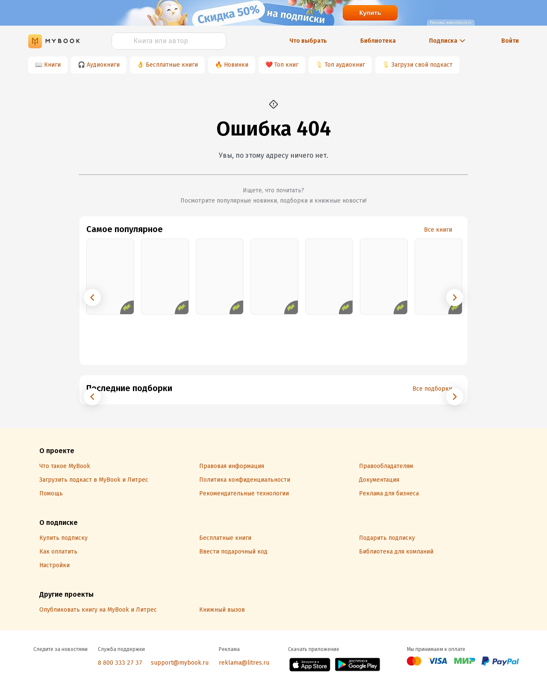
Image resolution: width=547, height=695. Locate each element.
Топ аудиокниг (345, 64)
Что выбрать (308, 40)
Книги (52, 64)
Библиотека (378, 40)
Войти (510, 40)
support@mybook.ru (180, 662)
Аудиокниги (103, 64)
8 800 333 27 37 (120, 662)
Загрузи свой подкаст (422, 64)
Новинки (236, 64)
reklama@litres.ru (244, 662)
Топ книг (286, 64)
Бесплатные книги (172, 64)
